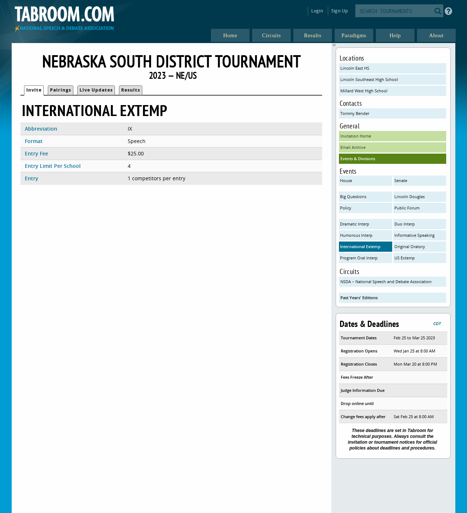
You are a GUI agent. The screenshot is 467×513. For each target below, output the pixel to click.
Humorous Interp (356, 235)
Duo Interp (404, 224)
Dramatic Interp (354, 224)
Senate (400, 180)
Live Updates (96, 90)
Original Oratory (409, 246)
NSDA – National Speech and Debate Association (386, 281)
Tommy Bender (354, 113)
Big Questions (353, 196)
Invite (34, 90)
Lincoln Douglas (409, 196)
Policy (345, 208)
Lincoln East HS (354, 68)
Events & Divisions (357, 158)
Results (130, 90)
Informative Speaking (414, 235)
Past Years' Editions (359, 297)
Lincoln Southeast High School (369, 79)
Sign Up (339, 11)
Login (317, 11)
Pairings (60, 90)
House (346, 180)
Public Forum (407, 208)
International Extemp (360, 246)
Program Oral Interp (359, 258)
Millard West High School (363, 90)
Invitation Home (355, 136)
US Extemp (404, 258)
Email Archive (353, 147)
